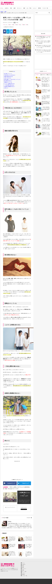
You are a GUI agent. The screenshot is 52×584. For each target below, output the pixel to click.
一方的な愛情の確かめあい (9, 85)
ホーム (2, 8)
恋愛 (24, 8)
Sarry (17, 22)
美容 (11, 8)
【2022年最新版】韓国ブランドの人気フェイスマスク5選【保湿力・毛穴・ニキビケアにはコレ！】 (43, 37)
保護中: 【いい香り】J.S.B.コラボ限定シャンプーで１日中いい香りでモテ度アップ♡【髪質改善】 (43, 42)
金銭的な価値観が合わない (9, 86)
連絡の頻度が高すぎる (8, 76)
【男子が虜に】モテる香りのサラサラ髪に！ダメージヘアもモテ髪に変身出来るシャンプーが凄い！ (43, 46)
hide (14, 71)
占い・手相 (29, 8)
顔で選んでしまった (8, 73)
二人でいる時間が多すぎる (9, 83)
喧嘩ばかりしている (8, 82)
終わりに (6, 87)
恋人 (20, 24)
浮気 (27, 24)
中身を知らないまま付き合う (9, 75)
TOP (2, 11)
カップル (5, 24)
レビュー (34, 8)
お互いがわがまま (7, 77)
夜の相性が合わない (8, 80)
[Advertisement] (17, 470)
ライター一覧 (45, 8)
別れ (10, 24)
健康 (14, 8)
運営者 (39, 8)
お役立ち (6, 8)
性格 (17, 24)
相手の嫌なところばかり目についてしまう (12, 79)
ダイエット (19, 8)
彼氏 (13, 24)
